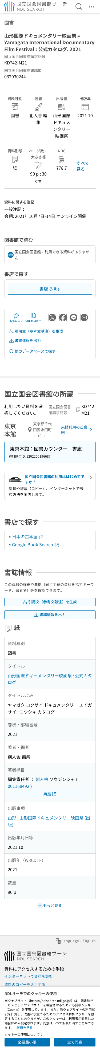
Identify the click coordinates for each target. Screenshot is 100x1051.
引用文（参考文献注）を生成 (36, 331)
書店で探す (50, 289)
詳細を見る (25, 1027)
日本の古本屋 (28, 536)
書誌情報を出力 (25, 340)
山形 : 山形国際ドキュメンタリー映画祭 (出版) (49, 821)
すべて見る (82, 166)
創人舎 (41, 779)
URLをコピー (33, 317)
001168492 (18, 786)
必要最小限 (27, 1042)
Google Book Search (35, 544)
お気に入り (16, 317)
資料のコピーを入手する (24, 984)
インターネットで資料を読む (28, 976)
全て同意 (74, 1042)
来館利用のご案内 (77, 429)
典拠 (50, 794)
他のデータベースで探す (32, 351)
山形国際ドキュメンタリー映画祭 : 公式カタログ (50, 679)
